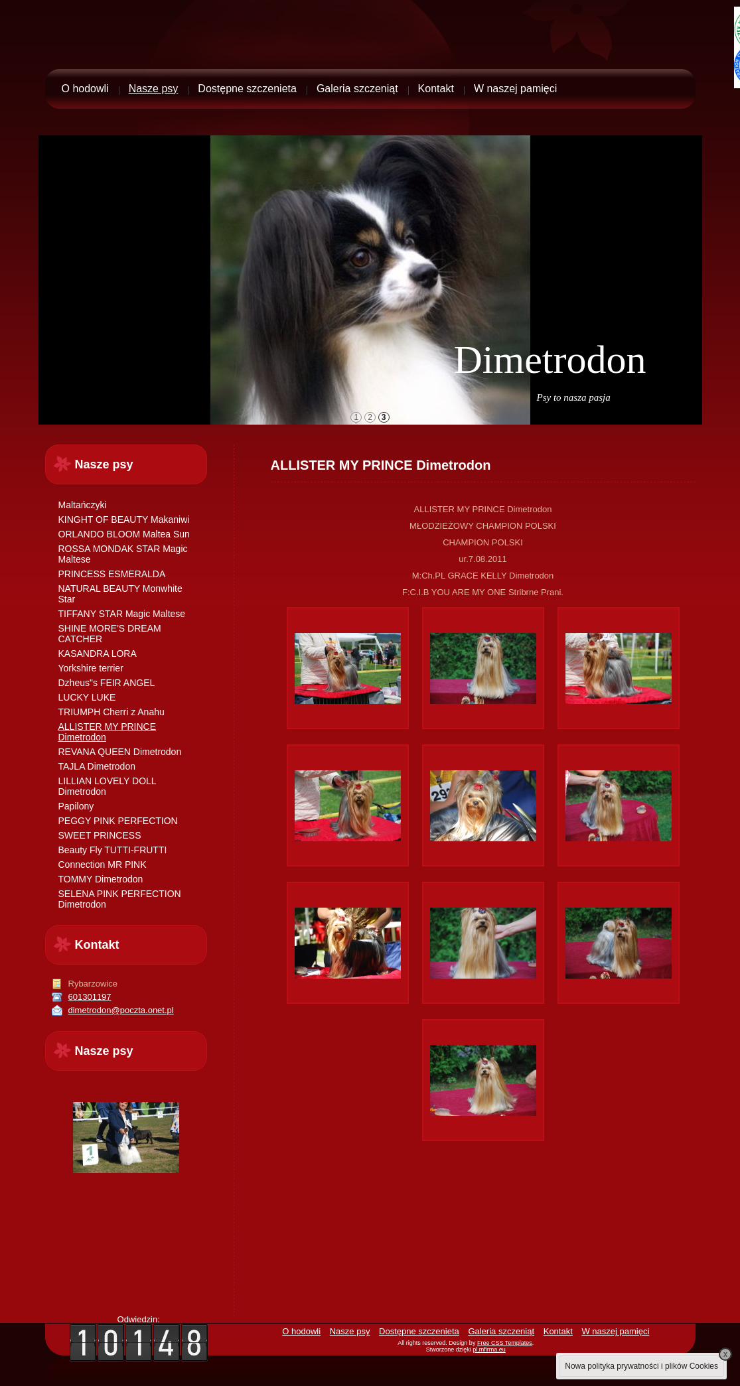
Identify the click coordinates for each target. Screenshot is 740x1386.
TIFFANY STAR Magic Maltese (122, 613)
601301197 (89, 997)
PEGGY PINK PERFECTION (118, 820)
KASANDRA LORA (97, 653)
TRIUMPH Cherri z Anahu (111, 712)
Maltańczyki (82, 505)
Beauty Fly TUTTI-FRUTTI (112, 850)
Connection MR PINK (102, 864)
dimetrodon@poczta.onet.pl (121, 1010)
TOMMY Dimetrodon (100, 879)
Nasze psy (154, 88)
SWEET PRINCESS (99, 835)
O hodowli (85, 88)
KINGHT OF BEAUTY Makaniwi (124, 519)
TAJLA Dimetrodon (96, 766)
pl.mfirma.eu (489, 1349)
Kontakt (436, 88)
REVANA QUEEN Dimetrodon (120, 751)
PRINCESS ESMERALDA (112, 574)
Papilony (76, 806)
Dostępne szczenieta (247, 88)
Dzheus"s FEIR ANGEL (106, 682)
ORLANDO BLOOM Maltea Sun (124, 534)
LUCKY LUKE (87, 697)
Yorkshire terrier (90, 668)
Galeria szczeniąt (357, 88)
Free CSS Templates (504, 1343)
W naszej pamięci (515, 88)
